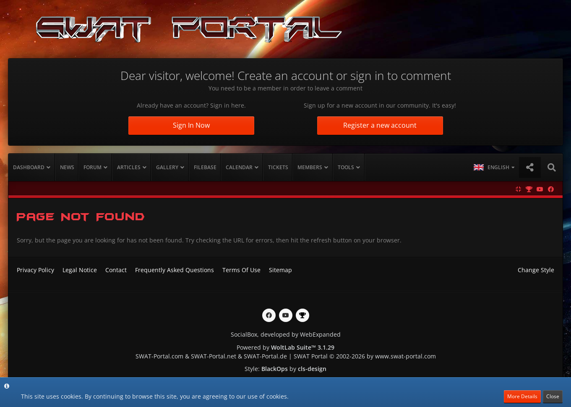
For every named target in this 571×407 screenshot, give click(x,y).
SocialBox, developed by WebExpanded (286, 334)
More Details (522, 396)
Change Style (536, 270)
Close (552, 396)
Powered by (285, 347)
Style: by (285, 369)
